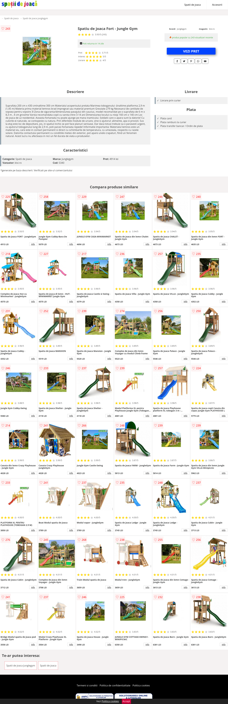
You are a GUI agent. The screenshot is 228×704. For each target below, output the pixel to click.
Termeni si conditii (87, 685)
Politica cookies (141, 685)
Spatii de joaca (192, 4)
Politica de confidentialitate (115, 685)
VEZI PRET (191, 51)
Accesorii (217, 4)
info (33, 244)
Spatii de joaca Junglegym (35, 18)
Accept (126, 701)
